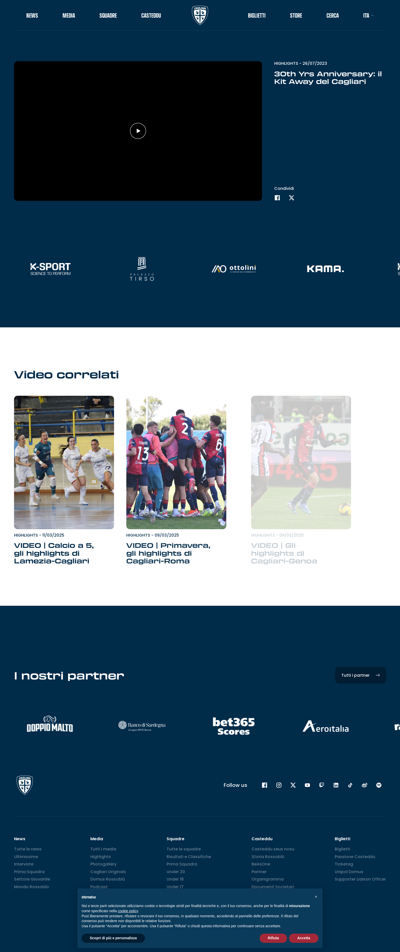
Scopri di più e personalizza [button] (113, 938)
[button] (316, 897)
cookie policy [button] (128, 911)
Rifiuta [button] (273, 938)
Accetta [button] (303, 938)
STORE (296, 15)
